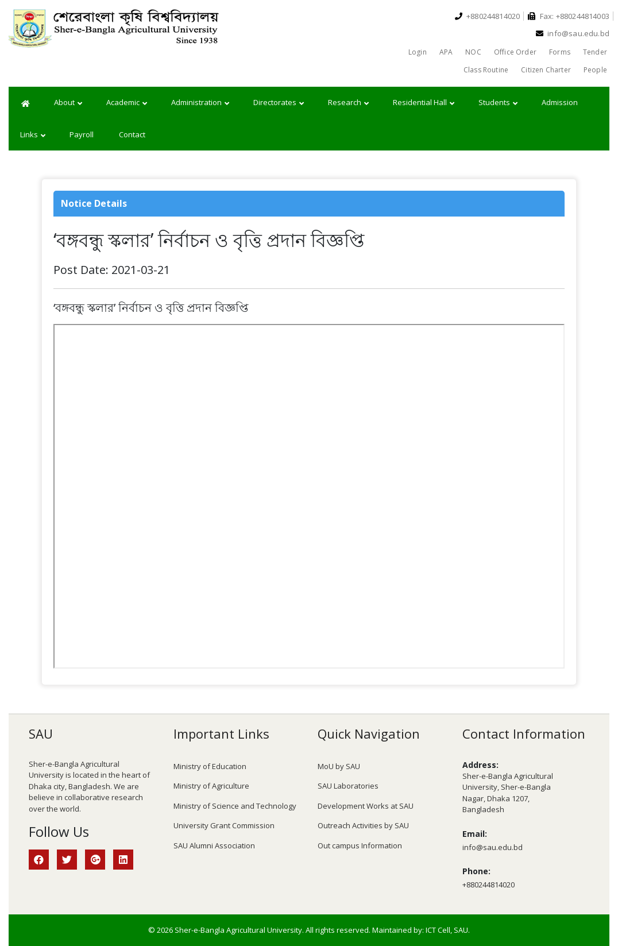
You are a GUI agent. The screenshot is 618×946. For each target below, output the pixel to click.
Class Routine (486, 70)
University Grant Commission (224, 825)
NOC (473, 52)
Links (32, 135)
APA (446, 52)
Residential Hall (423, 103)
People (595, 70)
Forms (559, 52)
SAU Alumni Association (214, 845)
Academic (126, 103)
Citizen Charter (546, 70)
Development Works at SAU (366, 806)
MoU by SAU (339, 766)
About (68, 103)
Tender (595, 52)
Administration (200, 103)
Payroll (81, 134)
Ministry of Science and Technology (234, 806)
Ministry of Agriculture (211, 786)
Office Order (515, 52)
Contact (132, 134)
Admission (560, 102)
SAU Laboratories (348, 786)
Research (348, 103)
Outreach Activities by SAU (363, 825)
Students (497, 103)
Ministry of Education (209, 766)
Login (417, 52)
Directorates (278, 103)
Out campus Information (360, 845)
